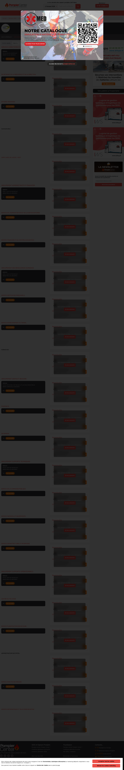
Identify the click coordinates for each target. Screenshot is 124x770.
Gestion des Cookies (42, 765)
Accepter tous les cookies (106, 761)
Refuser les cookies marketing (106, 765)
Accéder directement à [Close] (62, 64)
